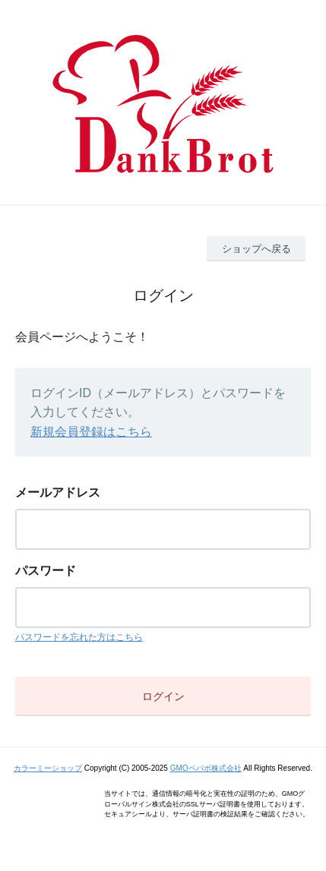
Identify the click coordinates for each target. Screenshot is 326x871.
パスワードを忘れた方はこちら (79, 637)
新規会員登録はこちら (91, 431)
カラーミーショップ (48, 768)
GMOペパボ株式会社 (206, 768)
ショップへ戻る (256, 248)
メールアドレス (57, 492)
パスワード (45, 570)
